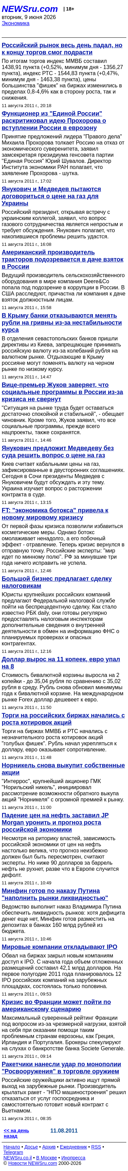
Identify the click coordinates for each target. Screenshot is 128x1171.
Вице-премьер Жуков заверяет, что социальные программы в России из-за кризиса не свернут (62, 392)
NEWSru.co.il (17, 1157)
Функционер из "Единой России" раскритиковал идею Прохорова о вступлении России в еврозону (54, 120)
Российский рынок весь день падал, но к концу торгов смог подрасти (62, 49)
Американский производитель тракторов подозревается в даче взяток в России (63, 259)
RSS (96, 1147)
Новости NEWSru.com (32, 1163)
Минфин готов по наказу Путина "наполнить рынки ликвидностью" (55, 894)
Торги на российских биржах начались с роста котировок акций (63, 719)
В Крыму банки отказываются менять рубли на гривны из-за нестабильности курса (62, 322)
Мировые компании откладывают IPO (59, 947)
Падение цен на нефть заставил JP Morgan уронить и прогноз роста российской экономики (55, 822)
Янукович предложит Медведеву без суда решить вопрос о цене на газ (58, 452)
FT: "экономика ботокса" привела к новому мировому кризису (55, 514)
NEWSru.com (30, 9)
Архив (49, 1147)
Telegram (13, 1152)
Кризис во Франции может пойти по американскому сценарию (56, 1006)
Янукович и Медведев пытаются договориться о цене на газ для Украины (51, 196)
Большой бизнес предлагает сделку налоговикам (57, 582)
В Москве (46, 1157)
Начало (11, 1147)
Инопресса (73, 1157)
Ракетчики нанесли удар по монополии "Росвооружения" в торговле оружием (61, 1068)
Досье (31, 1147)
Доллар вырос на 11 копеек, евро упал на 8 (61, 663)
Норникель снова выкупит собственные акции (63, 769)
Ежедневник (73, 1147)
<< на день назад (16, 1133)
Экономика (16, 23)
